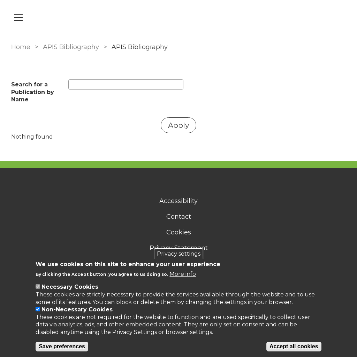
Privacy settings (178, 253)
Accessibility (178, 201)
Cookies (178, 232)
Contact (178, 216)
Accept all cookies (293, 346)
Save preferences (62, 346)
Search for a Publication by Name (32, 92)
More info (182, 274)
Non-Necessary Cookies (77, 309)
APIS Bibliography (71, 47)
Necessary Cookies (69, 287)
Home (20, 47)
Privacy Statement (179, 248)
